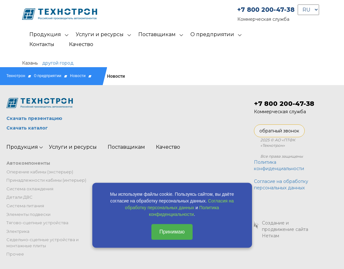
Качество (81, 44)
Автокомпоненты (28, 163)
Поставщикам (157, 34)
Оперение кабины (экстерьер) (39, 171)
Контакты (41, 44)
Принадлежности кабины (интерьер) (46, 180)
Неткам (270, 236)
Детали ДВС (19, 197)
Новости (78, 76)
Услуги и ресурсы (100, 34)
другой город (57, 63)
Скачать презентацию (34, 118)
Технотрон (15, 76)
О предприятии (212, 34)
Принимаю (172, 231)
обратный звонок (279, 131)
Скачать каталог (27, 128)
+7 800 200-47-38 (265, 9)
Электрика (17, 231)
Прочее (15, 254)
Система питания (25, 205)
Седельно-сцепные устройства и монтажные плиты (42, 242)
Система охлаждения (29, 188)
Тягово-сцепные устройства (37, 222)
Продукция (45, 34)
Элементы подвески (28, 214)
